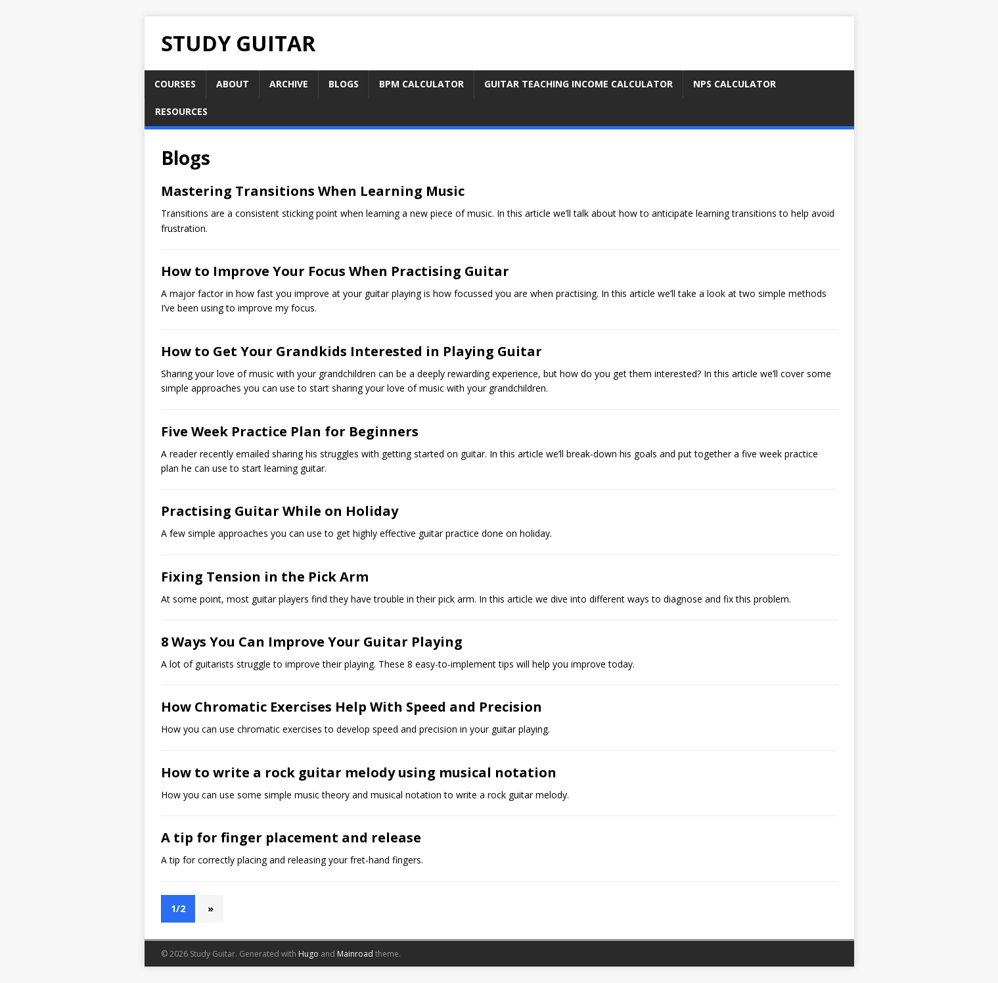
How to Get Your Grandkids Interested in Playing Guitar (351, 351)
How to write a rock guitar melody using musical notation (358, 772)
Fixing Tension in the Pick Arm (265, 576)
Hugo (308, 953)
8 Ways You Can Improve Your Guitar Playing (312, 642)
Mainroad (355, 953)
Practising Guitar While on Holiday (279, 511)
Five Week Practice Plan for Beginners (290, 431)
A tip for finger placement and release (291, 837)
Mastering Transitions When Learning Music (313, 191)
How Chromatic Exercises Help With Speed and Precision (351, 707)
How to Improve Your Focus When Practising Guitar (335, 271)
